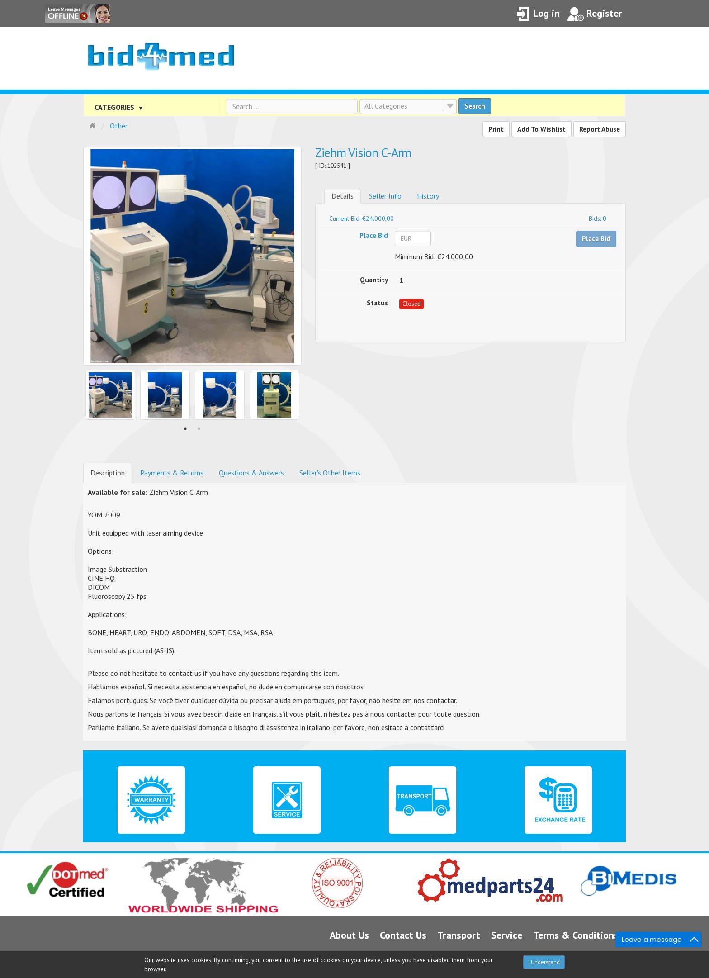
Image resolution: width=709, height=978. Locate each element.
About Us (349, 935)
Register (594, 14)
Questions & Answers (251, 472)
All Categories (385, 105)
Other (119, 125)
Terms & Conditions (576, 935)
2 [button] (198, 428)
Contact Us (403, 935)
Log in (538, 14)
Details (342, 195)
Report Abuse (599, 129)
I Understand (544, 962)
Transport (458, 935)
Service (506, 935)
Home (93, 124)
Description (107, 472)
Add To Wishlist (541, 129)
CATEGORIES (119, 107)
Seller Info (385, 195)
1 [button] (185, 428)
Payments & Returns (171, 472)
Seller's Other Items (329, 472)
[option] (192, 256)
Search (474, 106)
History (428, 195)
